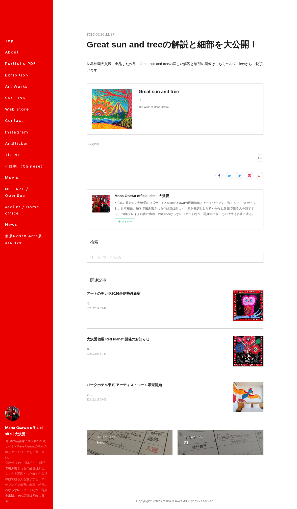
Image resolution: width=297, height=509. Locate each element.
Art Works (16, 86)
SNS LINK (15, 98)
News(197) (93, 144)
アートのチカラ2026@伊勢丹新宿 (113, 293)
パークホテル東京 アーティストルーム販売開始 (124, 385)
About (12, 52)
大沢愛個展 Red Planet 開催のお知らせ (118, 339)
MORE (11, 109)
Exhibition (16, 75)
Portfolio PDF (20, 63)
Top (9, 41)
